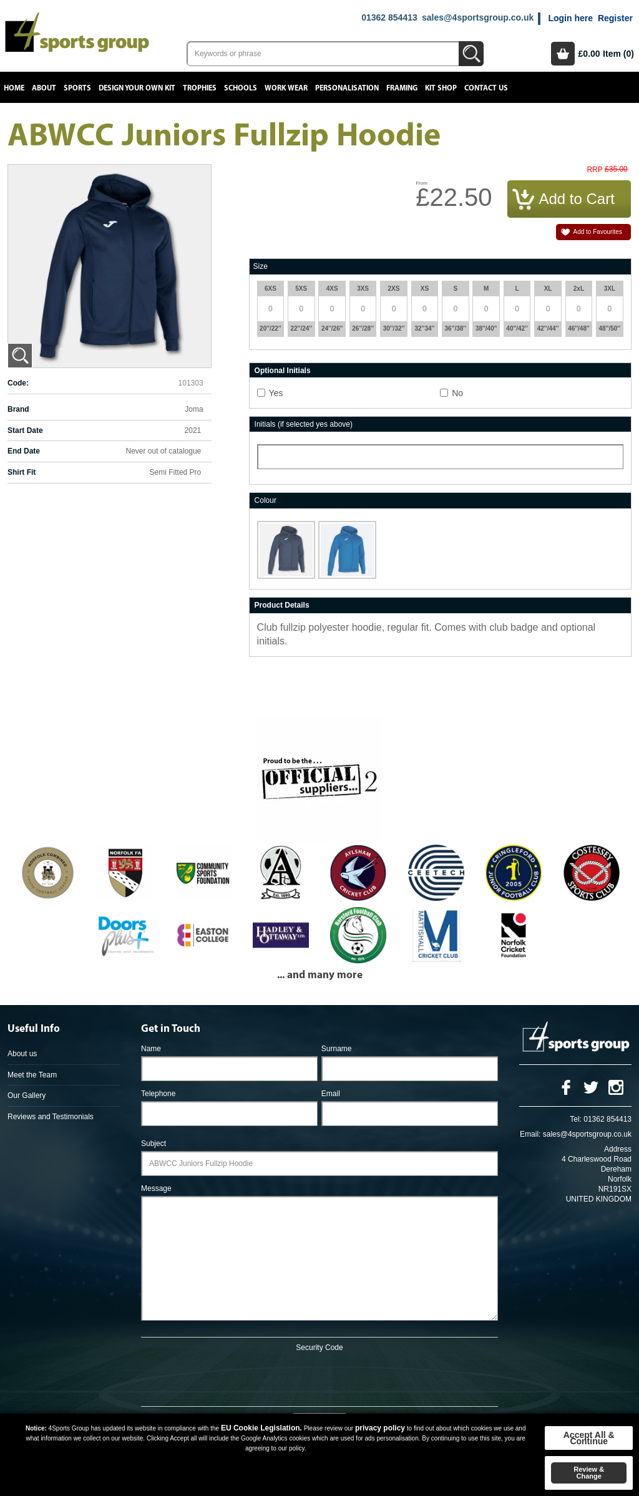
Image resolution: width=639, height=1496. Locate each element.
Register (615, 18)
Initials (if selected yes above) (304, 424)
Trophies (200, 88)
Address (618, 1149)
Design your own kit (137, 88)
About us (22, 1053)
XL (548, 288)
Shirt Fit (21, 472)
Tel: (576, 1119)
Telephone (158, 1093)
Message (156, 1188)
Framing (401, 88)
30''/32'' (394, 328)
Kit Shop (441, 88)
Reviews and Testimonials (50, 1116)
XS (425, 288)
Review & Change (588, 1472)
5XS (301, 288)
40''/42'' (517, 328)
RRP (594, 170)
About (44, 88)
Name (151, 1048)
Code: (18, 383)
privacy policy (380, 1428)
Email (330, 1093)
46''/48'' (579, 328)
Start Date (25, 430)
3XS (363, 288)
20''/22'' (270, 328)
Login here (570, 18)
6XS (270, 288)
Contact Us (486, 88)
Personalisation (347, 88)
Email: (530, 1134)
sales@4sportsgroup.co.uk (478, 17)
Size (260, 266)
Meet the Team (32, 1075)
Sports (77, 88)
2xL (578, 288)
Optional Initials (283, 370)
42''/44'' (548, 328)
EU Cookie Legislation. (261, 1428)
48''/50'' (610, 328)
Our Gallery (26, 1095)
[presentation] (319, 1377)
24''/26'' (332, 328)
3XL (609, 288)
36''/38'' (456, 328)
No (457, 393)
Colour (265, 500)
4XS (332, 288)
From (421, 183)
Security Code (319, 1347)
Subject (153, 1143)
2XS (394, 288)
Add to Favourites (597, 231)
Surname (336, 1048)
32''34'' (425, 328)
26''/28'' (363, 328)
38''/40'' (486, 328)
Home (14, 88)
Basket (562, 53)
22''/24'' (302, 328)
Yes (276, 393)
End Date (23, 451)
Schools (240, 88)
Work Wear (286, 88)
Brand (18, 409)
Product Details (282, 605)
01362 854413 (389, 17)
